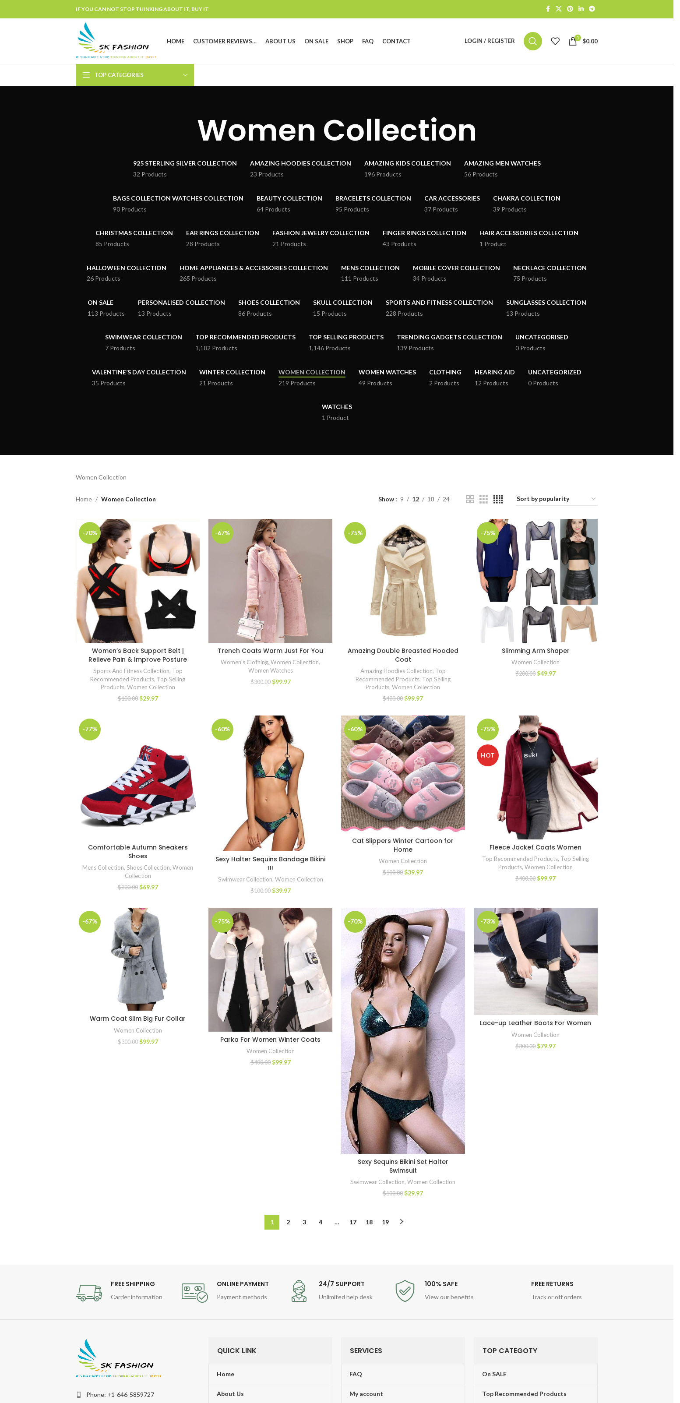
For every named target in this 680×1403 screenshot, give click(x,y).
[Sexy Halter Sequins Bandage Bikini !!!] (270, 783)
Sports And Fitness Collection (131, 670)
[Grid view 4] (498, 499)
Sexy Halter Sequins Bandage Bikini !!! (270, 863)
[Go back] (186, 130)
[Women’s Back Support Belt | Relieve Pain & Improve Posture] (138, 581)
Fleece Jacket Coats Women (536, 847)
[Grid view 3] (483, 499)
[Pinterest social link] (570, 9)
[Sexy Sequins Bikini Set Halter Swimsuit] (403, 1031)
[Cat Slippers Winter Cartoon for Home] (403, 774)
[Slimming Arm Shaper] (536, 581)
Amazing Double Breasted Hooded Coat (403, 655)
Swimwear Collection (245, 879)
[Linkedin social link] (581, 9)
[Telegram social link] (592, 9)
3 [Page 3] (304, 1221)
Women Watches (270, 670)
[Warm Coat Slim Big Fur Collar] (138, 959)
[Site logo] (117, 40)
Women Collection (151, 687)
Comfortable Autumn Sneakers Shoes (138, 851)
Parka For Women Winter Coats (270, 1039)
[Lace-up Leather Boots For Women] (536, 961)
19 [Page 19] (385, 1221)
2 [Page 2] (288, 1221)
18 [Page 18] (369, 1221)
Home (84, 499)
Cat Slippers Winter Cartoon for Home (403, 845)
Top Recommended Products (520, 858)
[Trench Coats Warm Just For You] (270, 581)
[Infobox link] (124, 1293)
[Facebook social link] (548, 9)
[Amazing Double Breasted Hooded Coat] (403, 581)
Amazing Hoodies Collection (396, 670)
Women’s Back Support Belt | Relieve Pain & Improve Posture (137, 655)
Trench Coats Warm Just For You (270, 650)
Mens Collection (103, 867)
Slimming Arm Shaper (536, 650)
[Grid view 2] (470, 499)
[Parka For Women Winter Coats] (270, 970)
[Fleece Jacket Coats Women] (536, 777)
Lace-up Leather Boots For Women (536, 1023)
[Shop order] (557, 499)
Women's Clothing (244, 662)
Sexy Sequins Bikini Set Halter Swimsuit (403, 1166)
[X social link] (558, 9)
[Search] (532, 41)
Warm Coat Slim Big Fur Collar (138, 1019)
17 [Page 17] (352, 1221)
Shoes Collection (148, 867)
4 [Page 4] (320, 1221)
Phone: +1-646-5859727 (120, 1394)
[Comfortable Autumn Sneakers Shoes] (138, 777)
